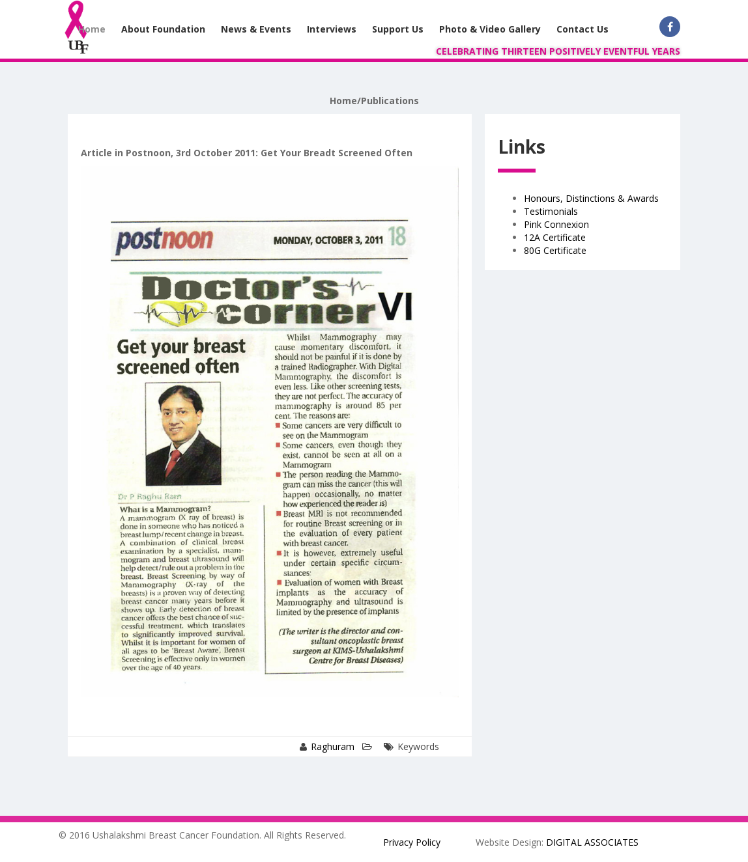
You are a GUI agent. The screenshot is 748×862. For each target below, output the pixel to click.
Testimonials (551, 211)
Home (92, 29)
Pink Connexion (556, 224)
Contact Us (582, 29)
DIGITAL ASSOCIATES (592, 842)
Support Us (398, 29)
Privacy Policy (411, 842)
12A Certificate (555, 237)
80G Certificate (555, 250)
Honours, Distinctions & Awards (591, 198)
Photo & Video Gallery (490, 29)
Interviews (331, 29)
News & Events (256, 29)
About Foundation (163, 29)
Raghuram (332, 746)
